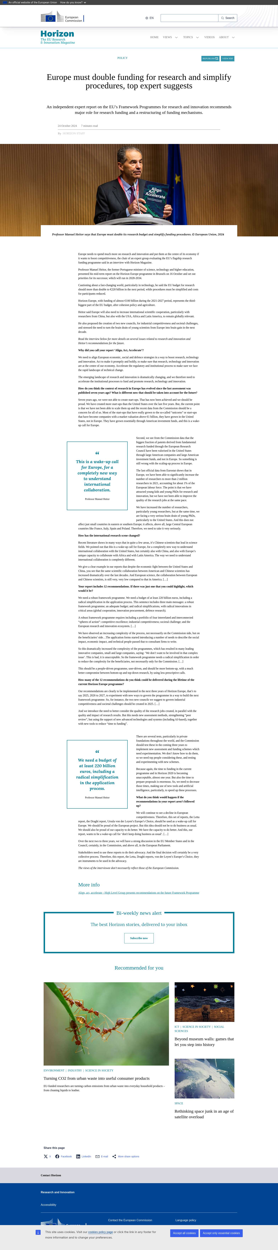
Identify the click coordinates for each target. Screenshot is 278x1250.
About (224, 37)
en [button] (149, 17)
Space (179, 1103)
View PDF (227, 58)
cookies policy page (100, 1232)
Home (154, 37)
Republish (209, 58)
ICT (177, 1026)
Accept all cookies (184, 1233)
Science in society (99, 1070)
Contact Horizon (51, 1175)
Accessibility (48, 1204)
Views (167, 37)
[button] (48, 1156)
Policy (122, 57)
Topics (188, 37)
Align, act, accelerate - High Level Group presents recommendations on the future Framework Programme (138, 892)
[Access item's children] (176, 37)
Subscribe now (139, 938)
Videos (209, 37)
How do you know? (73, 2)
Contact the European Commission (130, 1220)
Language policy (186, 1220)
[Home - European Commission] (65, 17)
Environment (54, 1070)
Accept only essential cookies (221, 1233)
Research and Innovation (57, 1192)
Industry (75, 1070)
